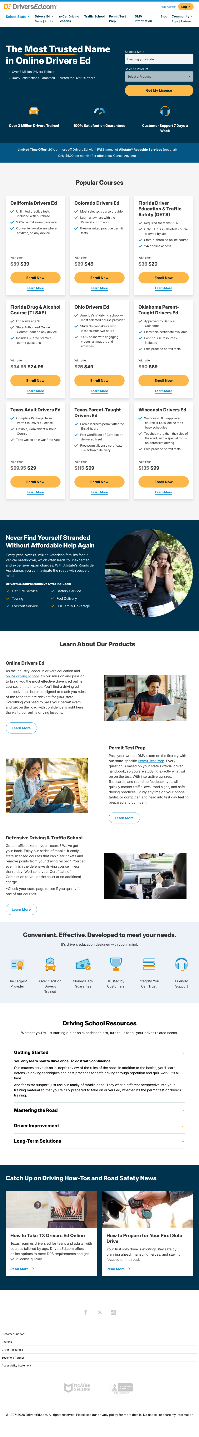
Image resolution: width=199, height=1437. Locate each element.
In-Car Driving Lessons (68, 18)
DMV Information (143, 18)
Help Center (168, 6)
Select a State (134, 52)
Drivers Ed (44, 16)
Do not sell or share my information (168, 1415)
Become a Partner (13, 1357)
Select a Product (136, 69)
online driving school (22, 676)
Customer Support (13, 1334)
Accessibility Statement (16, 1365)
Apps (175, 21)
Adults (49, 21)
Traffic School (94, 16)
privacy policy (108, 1415)
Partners (186, 21)
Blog (164, 16)
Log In (185, 7)
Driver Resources (12, 1349)
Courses (7, 1341)
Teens (38, 21)
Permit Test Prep (117, 18)
